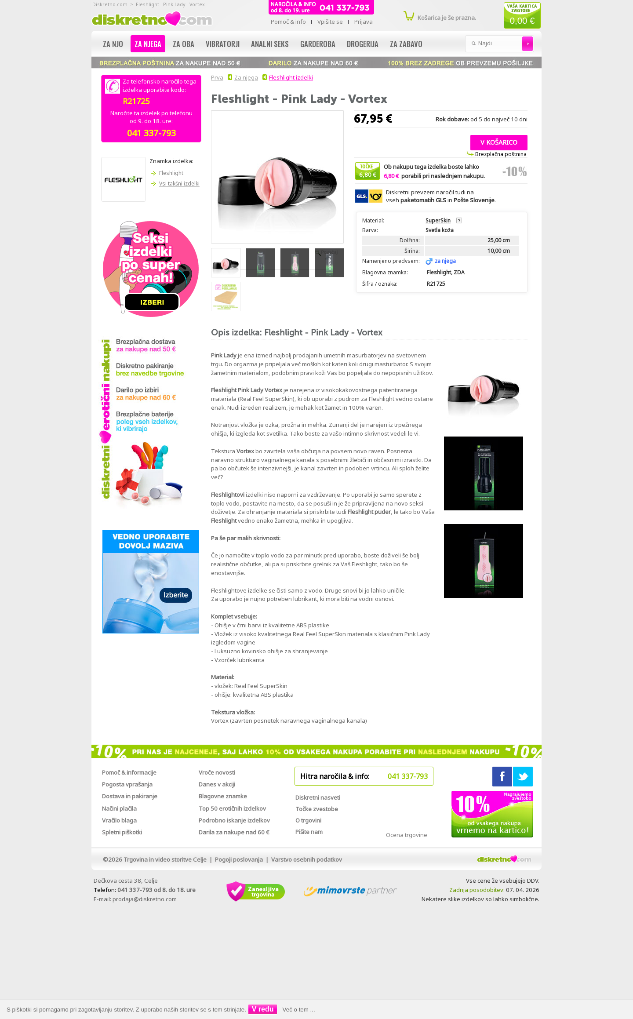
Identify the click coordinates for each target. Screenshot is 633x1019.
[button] (499, 141)
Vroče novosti (217, 772)
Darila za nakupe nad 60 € (234, 832)
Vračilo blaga (119, 820)
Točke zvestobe (316, 809)
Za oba (183, 43)
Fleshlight (171, 173)
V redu (263, 1009)
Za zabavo (406, 43)
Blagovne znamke (223, 796)
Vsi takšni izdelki (179, 183)
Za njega (148, 43)
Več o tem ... (299, 1009)
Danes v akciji (217, 784)
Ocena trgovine (406, 835)
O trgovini (308, 820)
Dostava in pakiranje (129, 796)
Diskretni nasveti (317, 797)
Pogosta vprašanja (127, 784)
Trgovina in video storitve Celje (165, 859)
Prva (215, 77)
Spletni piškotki (122, 832)
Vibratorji (223, 43)
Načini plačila (119, 808)
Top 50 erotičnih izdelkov (232, 808)
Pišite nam (309, 832)
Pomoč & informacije (129, 772)
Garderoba (317, 43)
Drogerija (362, 43)
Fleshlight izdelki (291, 77)
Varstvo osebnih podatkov (306, 859)
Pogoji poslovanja (239, 859)
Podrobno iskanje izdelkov (234, 820)
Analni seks (270, 43)
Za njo (113, 43)
